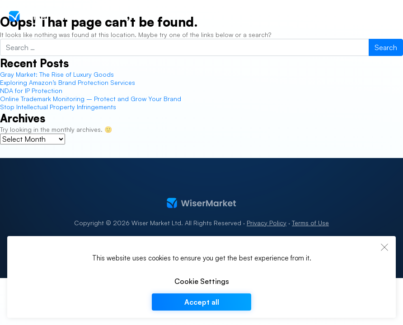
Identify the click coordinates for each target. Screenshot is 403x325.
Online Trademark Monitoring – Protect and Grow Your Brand (90, 98)
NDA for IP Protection (31, 90)
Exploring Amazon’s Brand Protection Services (68, 82)
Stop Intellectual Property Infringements (58, 107)
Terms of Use (310, 223)
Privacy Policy (266, 223)
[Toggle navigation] (388, 16)
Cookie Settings (201, 281)
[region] (201, 277)
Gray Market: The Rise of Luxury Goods (57, 74)
